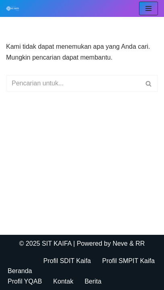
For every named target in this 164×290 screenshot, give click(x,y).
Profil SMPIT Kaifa (128, 260)
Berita (93, 281)
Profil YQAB (25, 281)
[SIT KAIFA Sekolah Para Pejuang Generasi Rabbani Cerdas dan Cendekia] (14, 8)
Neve (119, 243)
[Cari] (73, 83)
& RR (136, 243)
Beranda (20, 270)
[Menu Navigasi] (148, 8)
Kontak (63, 281)
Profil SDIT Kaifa (67, 260)
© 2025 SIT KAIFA (46, 243)
